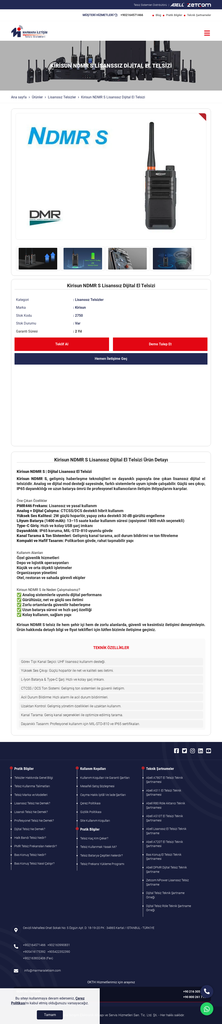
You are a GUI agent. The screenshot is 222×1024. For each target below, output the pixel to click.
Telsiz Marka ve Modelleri (30, 795)
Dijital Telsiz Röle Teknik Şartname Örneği (168, 908)
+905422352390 (58, 951)
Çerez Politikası (90, 803)
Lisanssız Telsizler (62, 97)
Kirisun (80, 307)
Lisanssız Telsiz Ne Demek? (32, 803)
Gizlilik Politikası (90, 812)
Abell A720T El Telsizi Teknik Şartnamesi (164, 844)
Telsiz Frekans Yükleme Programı (102, 864)
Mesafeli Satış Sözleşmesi (97, 786)
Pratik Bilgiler (174, 15)
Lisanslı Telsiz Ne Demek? (31, 812)
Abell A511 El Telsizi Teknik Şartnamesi (163, 793)
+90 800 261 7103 (195, 997)
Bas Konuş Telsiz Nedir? (30, 855)
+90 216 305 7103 (195, 991)
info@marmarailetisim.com (42, 970)
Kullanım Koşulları (93, 769)
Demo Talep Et (160, 344)
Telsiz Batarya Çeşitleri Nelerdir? (101, 855)
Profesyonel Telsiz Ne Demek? (34, 820)
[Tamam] (50, 1018)
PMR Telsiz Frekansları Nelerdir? (35, 846)
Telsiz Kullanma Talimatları (32, 786)
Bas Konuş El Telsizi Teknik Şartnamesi (163, 857)
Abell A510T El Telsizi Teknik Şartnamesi (164, 818)
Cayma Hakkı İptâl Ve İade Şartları (103, 795)
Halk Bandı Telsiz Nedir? (30, 837)
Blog (158, 15)
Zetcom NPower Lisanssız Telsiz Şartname (167, 882)
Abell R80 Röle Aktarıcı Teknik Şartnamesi (165, 805)
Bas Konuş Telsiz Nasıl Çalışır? (34, 863)
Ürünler (37, 97)
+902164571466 (132, 15)
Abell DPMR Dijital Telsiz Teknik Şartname (166, 869)
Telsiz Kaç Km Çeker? (94, 838)
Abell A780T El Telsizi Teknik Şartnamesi (164, 780)
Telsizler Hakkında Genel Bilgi (33, 777)
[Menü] (207, 33)
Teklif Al (61, 344)
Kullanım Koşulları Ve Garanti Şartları (105, 777)
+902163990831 (58, 945)
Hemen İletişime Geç (111, 359)
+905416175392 (34, 951)
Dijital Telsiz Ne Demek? (29, 829)
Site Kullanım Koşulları (95, 820)
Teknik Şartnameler (199, 15)
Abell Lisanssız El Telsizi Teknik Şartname (166, 831)
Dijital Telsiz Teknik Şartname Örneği (165, 895)
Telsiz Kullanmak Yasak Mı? (98, 847)
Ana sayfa (19, 97)
